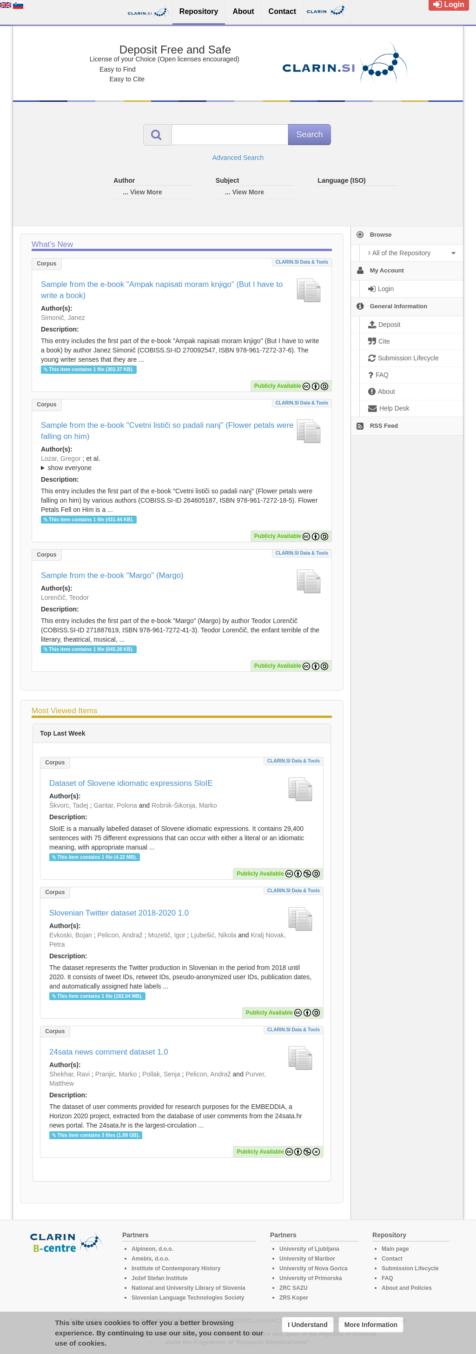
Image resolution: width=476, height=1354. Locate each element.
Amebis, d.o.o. (151, 1258)
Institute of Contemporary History (176, 1268)
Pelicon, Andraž (120, 935)
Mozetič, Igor (166, 935)
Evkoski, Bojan (70, 935)
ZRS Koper (293, 1297)
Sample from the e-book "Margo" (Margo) (112, 575)
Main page (395, 1249)
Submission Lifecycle (410, 1268)
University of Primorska (310, 1278)
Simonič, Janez (63, 317)
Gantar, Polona (115, 805)
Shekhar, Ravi (69, 1074)
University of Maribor (307, 1258)
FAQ (387, 1278)
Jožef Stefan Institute (160, 1278)
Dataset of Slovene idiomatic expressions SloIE (131, 783)
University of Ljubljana (309, 1249)
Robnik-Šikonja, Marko (184, 805)
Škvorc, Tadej (68, 805)
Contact (392, 1258)
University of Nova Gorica (313, 1268)
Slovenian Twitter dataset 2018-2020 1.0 (119, 913)
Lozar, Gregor (61, 458)
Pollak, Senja (161, 1074)
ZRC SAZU (293, 1288)
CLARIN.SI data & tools (302, 262)
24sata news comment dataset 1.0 (108, 1052)
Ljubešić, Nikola (213, 935)
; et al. (182, 463)
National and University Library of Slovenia (188, 1288)
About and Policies (407, 1288)
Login (448, 4)
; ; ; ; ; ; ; (182, 463)
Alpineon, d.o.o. (152, 1249)
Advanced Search (238, 157)
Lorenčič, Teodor (65, 597)
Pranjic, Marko (116, 1074)
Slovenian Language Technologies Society (188, 1297)
